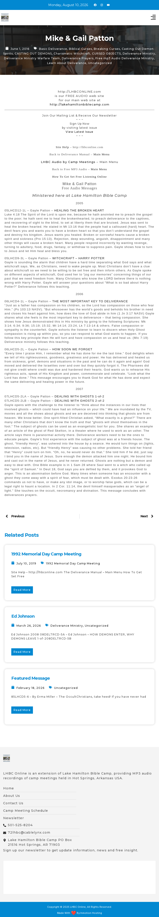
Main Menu (101, 154)
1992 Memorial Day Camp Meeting (46, 554)
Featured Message (30, 678)
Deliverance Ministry (139, 53)
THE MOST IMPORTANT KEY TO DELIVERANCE (90, 301)
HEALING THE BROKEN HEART (79, 210)
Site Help (62, 147)
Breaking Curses (107, 48)
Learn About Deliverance (66, 63)
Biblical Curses (80, 48)
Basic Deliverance (53, 48)
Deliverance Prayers (78, 58)
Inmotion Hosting (91, 913)
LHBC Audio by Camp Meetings (68, 162)
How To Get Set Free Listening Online (79, 176)
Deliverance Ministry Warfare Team (32, 58)
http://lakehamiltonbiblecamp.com (79, 104)
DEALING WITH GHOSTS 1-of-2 (79, 396)
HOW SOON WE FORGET (72, 349)
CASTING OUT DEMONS (33, 53)
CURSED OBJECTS (106, 53)
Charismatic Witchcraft (72, 53)
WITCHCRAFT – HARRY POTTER (78, 258)
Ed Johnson (23, 616)
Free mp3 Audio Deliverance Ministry (124, 58)
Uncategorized (100, 63)
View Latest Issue (79, 131)
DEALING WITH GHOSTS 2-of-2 (79, 400)
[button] (153, 18)
